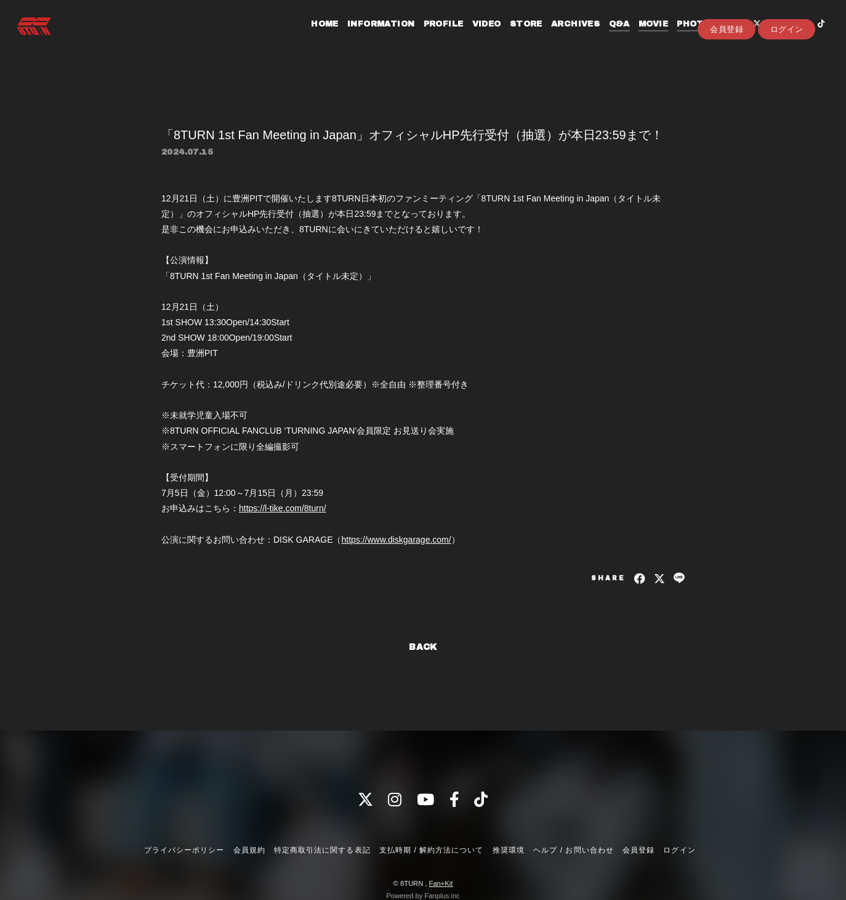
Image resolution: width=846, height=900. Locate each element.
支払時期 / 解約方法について (431, 850)
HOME (314, 35)
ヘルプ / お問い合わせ (573, 850)
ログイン (787, 56)
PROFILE (433, 35)
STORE (515, 35)
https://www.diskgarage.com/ (396, 540)
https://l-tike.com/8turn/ (282, 508)
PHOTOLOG (693, 35)
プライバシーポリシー (184, 850)
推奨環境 (509, 850)
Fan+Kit (441, 883)
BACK (423, 647)
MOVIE (643, 35)
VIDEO (475, 35)
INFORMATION (370, 35)
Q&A (608, 35)
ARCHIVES (565, 35)
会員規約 (249, 850)
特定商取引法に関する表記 (322, 850)
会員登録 (726, 56)
